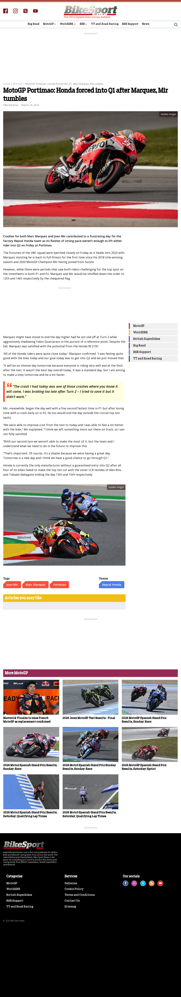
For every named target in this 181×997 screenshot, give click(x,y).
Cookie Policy (74, 889)
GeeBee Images (116, 487)
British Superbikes (146, 338)
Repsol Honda (111, 585)
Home (6, 84)
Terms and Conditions (80, 895)
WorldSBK (68, 24)
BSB (84, 24)
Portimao (59, 585)
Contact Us (72, 900)
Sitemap (70, 906)
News (145, 24)
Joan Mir (12, 585)
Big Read (34, 24)
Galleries (71, 883)
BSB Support (130, 24)
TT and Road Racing (105, 24)
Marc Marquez (35, 585)
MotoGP (49, 24)
